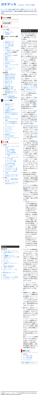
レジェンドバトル (10, 132)
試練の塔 (7, 134)
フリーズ (5, 260)
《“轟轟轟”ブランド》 (9, 255)
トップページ (8, 30)
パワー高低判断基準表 (11, 121)
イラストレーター (10, 61)
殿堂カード (8, 53)
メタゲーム (24, 41)
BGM (4, 275)
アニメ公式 (8, 166)
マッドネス (6, 261)
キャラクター (8, 69)
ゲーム (33, 121)
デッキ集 (7, 107)
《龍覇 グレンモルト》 (29, 87)
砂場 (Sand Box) (9, 86)
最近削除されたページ (11, 93)
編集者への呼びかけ (10, 74)
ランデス (29, 72)
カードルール (10, 161)
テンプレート (8, 80)
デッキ (32, 37)
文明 (6, 58)
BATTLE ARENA (9, 136)
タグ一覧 (7, 85)
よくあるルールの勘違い (11, 55)
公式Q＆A (9, 52)
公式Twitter (10, 163)
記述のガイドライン (10, 75)
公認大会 (26, 120)
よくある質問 (10, 152)
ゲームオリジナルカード (11, 137)
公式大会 (25, 126)
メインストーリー (10, 126)
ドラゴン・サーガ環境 (30, 86)
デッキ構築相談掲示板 (11, 97)
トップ (4, 9)
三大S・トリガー (7, 267)
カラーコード (8, 83)
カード (32, 97)
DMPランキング (9, 165)
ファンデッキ (31, 159)
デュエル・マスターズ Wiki (27, 5)
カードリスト (10, 160)
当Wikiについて (9, 32)
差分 (18, 9)
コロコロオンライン (10, 168)
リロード (29, 9)
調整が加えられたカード (11, 112)
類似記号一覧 (8, 82)
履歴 (22, 9)
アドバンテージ (25, 58)
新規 (10, 9)
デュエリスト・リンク (9, 278)
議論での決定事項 (10, 77)
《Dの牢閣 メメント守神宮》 (11, 277)
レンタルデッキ (9, 106)
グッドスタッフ (27, 283)
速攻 (35, 101)
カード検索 (10, 149)
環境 (23, 43)
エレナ (5, 274)
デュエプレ (6, 100)
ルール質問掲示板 (10, 96)
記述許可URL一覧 (10, 78)
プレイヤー (31, 152)
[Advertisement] (10, 215)
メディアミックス (10, 67)
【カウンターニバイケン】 (10, 250)
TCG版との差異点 (10, 109)
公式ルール (8, 49)
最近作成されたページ (11, 91)
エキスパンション (10, 41)
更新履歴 (7, 34)
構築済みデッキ (9, 42)
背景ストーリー (9, 60)
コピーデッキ (31, 129)
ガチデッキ (8, 4)
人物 (6, 71)
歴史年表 (7, 63)
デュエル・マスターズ (27, 111)
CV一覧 (7, 139)
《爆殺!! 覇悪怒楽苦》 (9, 266)
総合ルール (10, 50)
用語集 (7, 47)
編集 (14, 9)
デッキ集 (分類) (9, 45)
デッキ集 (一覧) (9, 44)
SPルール (7, 131)
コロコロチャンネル (10, 169)
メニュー (5, 26)
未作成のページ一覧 (10, 89)
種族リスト (8, 56)
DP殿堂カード (9, 111)
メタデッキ (31, 44)
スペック (30, 61)
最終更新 (9, 11)
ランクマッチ (8, 129)
